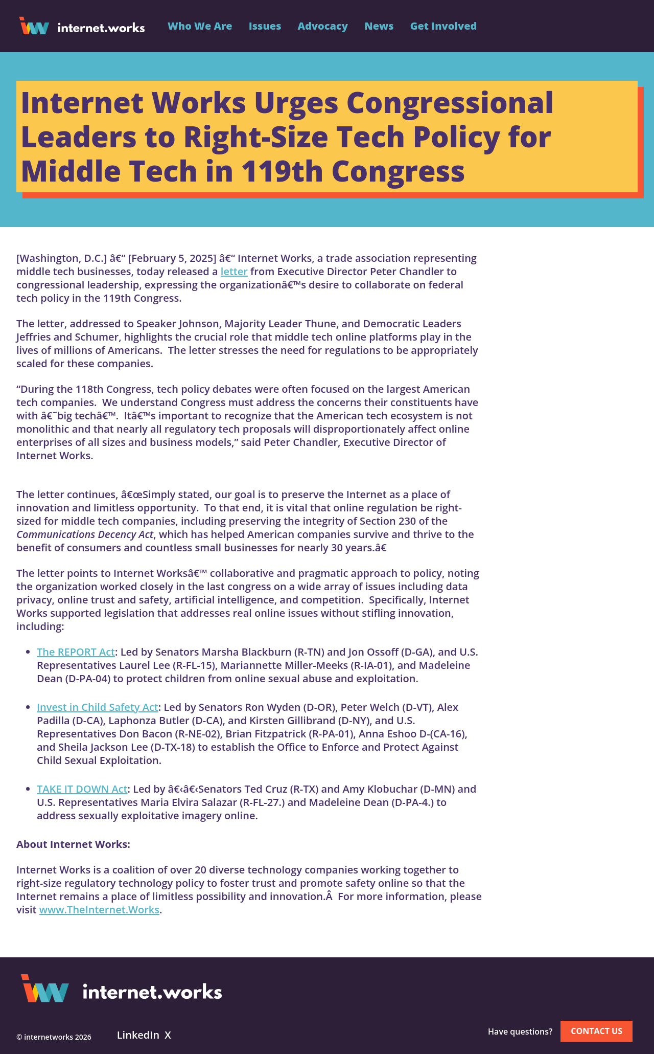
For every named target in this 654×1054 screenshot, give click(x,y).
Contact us (596, 1031)
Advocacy (322, 26)
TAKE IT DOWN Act (82, 789)
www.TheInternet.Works (99, 909)
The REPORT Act (76, 652)
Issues (265, 26)
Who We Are (200, 26)
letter (234, 271)
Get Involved (443, 26)
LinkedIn (138, 1035)
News (379, 26)
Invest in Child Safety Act (97, 707)
